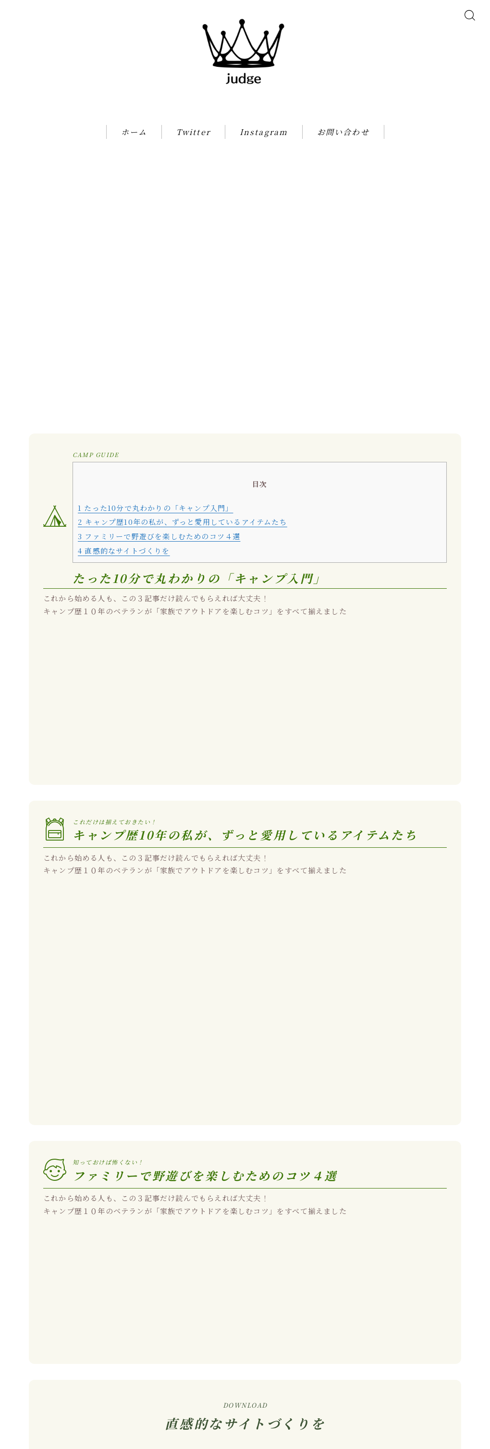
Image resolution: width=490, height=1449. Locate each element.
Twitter (193, 144)
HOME (26, 1406)
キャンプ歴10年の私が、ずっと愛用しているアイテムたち (182, 473)
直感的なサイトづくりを (124, 501)
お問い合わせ (343, 144)
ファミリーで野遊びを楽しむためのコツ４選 (159, 488)
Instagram (264, 144)
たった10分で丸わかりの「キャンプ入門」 (155, 459)
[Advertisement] (245, 231)
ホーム (134, 144)
